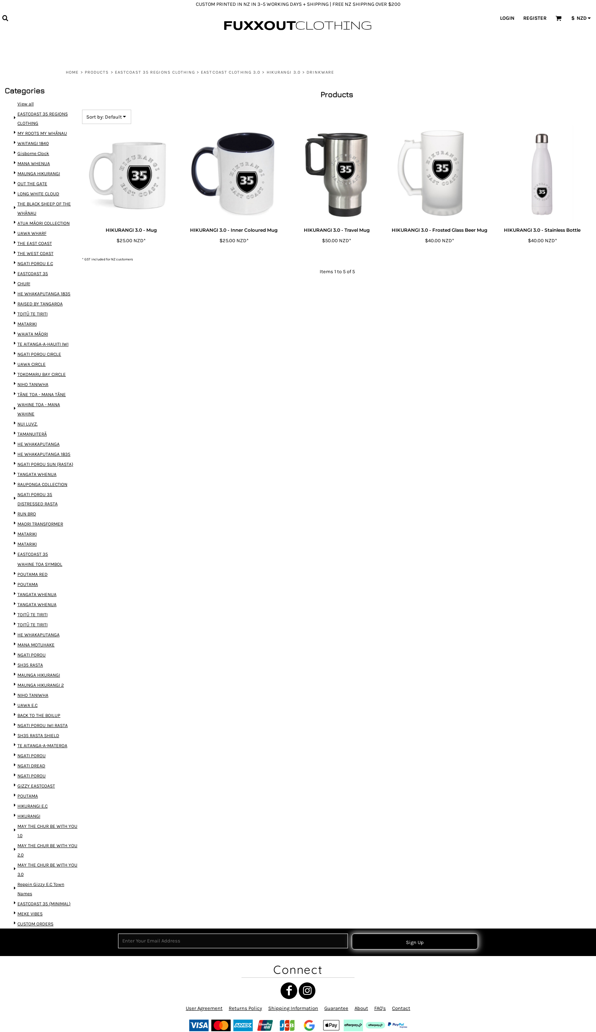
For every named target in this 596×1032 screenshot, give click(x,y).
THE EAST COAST (35, 256)
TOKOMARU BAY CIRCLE (42, 380)
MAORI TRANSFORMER (40, 522)
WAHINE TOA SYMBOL (40, 561)
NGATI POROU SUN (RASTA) (45, 466)
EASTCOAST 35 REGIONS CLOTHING (155, 72)
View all (26, 123)
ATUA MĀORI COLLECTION (43, 237)
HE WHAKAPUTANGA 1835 (44, 304)
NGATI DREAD (32, 752)
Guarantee (336, 1008)
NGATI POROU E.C (35, 275)
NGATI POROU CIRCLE (39, 361)
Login (507, 18)
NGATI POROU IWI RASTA (43, 714)
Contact (401, 1008)
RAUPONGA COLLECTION (42, 485)
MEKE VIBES (31, 893)
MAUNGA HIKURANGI (39, 190)
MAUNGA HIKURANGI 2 (41, 676)
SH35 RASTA (31, 657)
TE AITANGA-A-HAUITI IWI (43, 352)
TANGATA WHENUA (37, 475)
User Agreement (204, 1008)
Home (72, 72)
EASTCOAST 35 (33, 285)
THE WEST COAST (36, 266)
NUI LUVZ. (28, 428)
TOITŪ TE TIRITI (33, 323)
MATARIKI (28, 333)
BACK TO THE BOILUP (39, 704)
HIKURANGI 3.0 (284, 72)
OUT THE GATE (33, 199)
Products (97, 72)
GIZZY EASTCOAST (36, 771)
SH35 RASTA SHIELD (38, 724)
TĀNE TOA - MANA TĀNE (42, 400)
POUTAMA (28, 580)
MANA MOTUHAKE (36, 637)
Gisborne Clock (34, 171)
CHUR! (25, 294)
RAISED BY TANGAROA (40, 313)
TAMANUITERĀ (32, 437)
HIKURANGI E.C (33, 791)
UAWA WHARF (32, 246)
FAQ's (380, 1008)
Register (534, 18)
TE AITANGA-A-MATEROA (42, 733)
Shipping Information (293, 1008)
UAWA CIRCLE (32, 371)
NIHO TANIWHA (33, 390)
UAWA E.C (28, 695)
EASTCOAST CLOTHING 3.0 (230, 72)
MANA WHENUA (34, 180)
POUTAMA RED (33, 570)
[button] (5, 18)
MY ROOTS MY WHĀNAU (42, 151)
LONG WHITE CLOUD (38, 209)
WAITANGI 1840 (33, 161)
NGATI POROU (32, 647)
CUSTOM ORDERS (36, 902)
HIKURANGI (29, 800)
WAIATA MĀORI (33, 342)
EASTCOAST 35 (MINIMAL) (44, 883)
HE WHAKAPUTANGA (39, 447)
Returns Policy (245, 1008)
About (361, 1008)
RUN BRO (27, 513)
